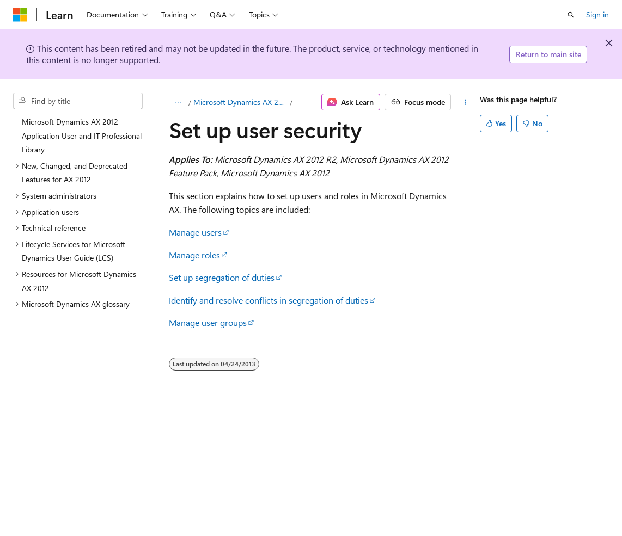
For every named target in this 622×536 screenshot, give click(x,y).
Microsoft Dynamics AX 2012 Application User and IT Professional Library (240, 102)
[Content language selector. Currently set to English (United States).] (63, 526)
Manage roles (194, 255)
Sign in (597, 14)
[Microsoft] (20, 15)
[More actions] (464, 102)
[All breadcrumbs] (178, 102)
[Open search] (571, 14)
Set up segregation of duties (222, 277)
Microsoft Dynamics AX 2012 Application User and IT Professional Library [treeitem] (82, 135)
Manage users (195, 232)
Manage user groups (208, 322)
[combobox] (78, 101)
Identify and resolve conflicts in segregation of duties (268, 300)
